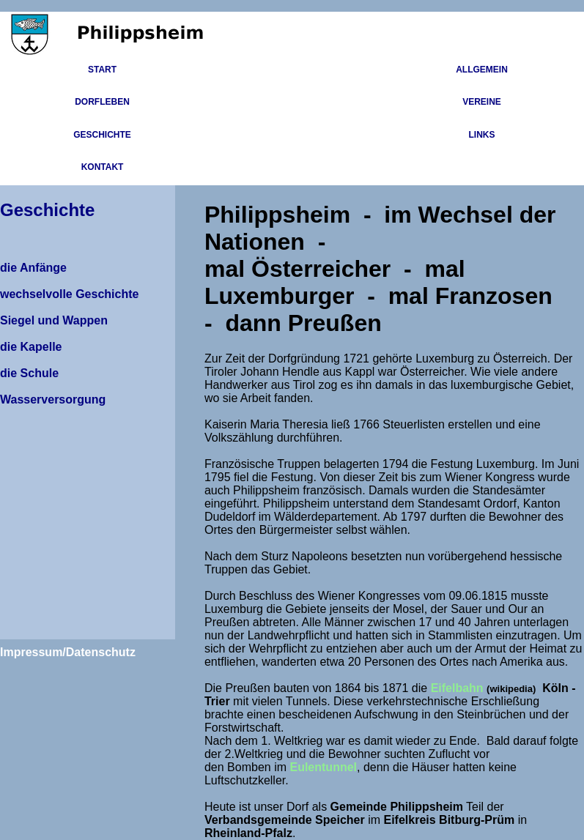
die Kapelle (31, 347)
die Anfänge (33, 267)
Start (102, 69)
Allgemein (482, 69)
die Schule (29, 373)
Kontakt (102, 167)
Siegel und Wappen (54, 320)
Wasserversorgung (53, 399)
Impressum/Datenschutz (68, 652)
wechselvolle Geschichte (69, 294)
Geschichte (102, 135)
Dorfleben (102, 102)
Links (481, 135)
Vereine (481, 102)
